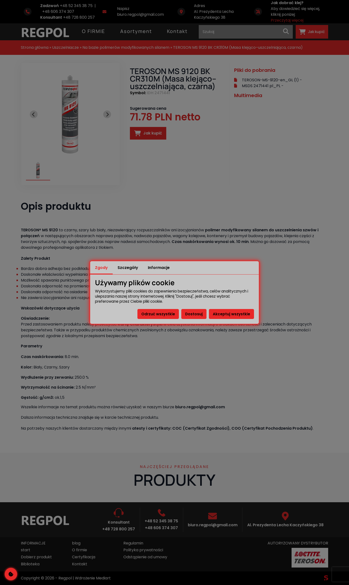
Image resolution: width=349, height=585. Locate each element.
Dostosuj (194, 314)
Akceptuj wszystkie (231, 314)
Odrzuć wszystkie (158, 314)
